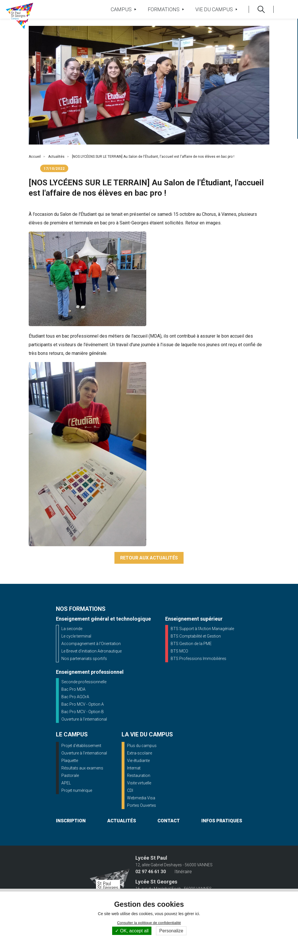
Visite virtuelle (139, 783)
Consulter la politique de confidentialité (149, 923)
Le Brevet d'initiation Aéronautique (91, 651)
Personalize (171, 930)
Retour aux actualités (149, 558)
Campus (123, 9)
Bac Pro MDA (73, 689)
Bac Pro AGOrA (75, 696)
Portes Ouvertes (141, 805)
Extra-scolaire (139, 753)
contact (168, 820)
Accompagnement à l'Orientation (91, 643)
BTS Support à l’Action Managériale (202, 628)
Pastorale (70, 775)
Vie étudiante (138, 760)
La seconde (71, 628)
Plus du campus (142, 745)
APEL (66, 783)
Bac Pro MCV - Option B (82, 711)
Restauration (138, 775)
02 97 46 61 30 (150, 871)
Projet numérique (76, 790)
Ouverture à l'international (84, 719)
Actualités (56, 157)
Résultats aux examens (82, 768)
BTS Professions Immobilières (198, 658)
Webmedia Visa (141, 798)
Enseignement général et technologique (103, 619)
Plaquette (69, 760)
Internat (134, 768)
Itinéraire (183, 871)
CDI (130, 790)
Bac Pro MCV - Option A (82, 704)
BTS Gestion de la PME (191, 643)
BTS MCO (179, 651)
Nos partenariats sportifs (84, 658)
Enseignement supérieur (194, 619)
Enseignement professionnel (90, 672)
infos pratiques (221, 820)
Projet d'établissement (81, 745)
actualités (121, 820)
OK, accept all (132, 930)
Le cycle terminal (76, 636)
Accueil (35, 157)
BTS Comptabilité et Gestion (196, 636)
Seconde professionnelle (83, 682)
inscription (71, 820)
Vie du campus (216, 9)
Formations (166, 9)
